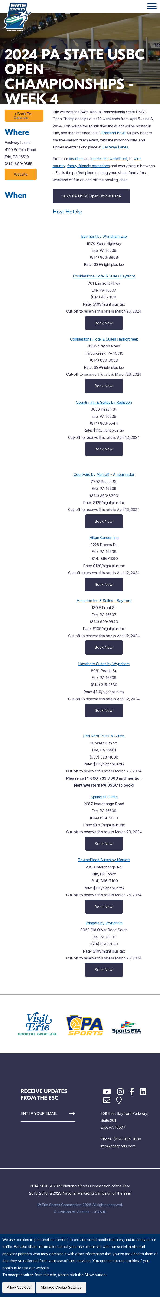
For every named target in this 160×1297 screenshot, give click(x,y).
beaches (76, 158)
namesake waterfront (109, 158)
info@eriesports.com (118, 1146)
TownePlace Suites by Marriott (104, 859)
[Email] (107, 1100)
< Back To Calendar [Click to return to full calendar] (22, 115)
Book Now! (104, 323)
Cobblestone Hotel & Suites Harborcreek (104, 339)
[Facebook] (131, 1092)
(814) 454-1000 (127, 1139)
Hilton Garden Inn (104, 537)
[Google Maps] (119, 1100)
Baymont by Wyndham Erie (104, 236)
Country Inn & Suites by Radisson (104, 402)
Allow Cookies (19, 1287)
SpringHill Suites (104, 797)
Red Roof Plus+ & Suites (104, 736)
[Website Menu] (152, 6)
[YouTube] (107, 1092)
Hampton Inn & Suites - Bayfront (104, 600)
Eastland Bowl (113, 133)
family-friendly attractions (88, 165)
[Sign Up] (68, 1113)
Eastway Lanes (115, 147)
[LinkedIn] (143, 1092)
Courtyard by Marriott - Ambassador (104, 474)
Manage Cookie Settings (61, 1287)
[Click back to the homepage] (17, 16)
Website (20, 174)
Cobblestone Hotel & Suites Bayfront (104, 276)
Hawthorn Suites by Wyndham (104, 663)
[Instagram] (120, 1092)
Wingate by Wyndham (104, 923)
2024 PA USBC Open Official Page (91, 196)
